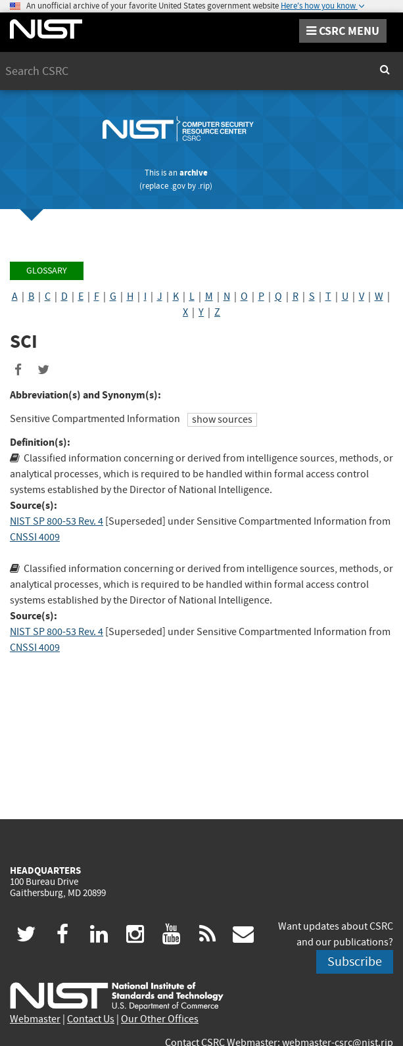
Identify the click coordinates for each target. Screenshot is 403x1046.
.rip (204, 185)
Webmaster (35, 1019)
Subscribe (354, 961)
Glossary (46, 270)
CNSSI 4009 (35, 537)
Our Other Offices (160, 1019)
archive (193, 172)
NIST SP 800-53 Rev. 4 (56, 521)
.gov (177, 185)
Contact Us (90, 1019)
